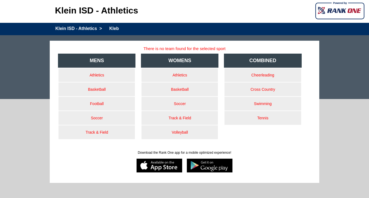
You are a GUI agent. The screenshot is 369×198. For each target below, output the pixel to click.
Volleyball (180, 132)
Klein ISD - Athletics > (78, 28)
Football (97, 103)
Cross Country (263, 89)
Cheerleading (262, 75)
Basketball (97, 89)
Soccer (97, 118)
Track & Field (96, 132)
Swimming (263, 103)
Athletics (97, 75)
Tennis (262, 118)
